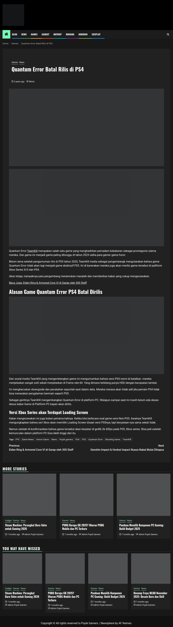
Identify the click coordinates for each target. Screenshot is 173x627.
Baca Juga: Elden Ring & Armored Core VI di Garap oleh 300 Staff (48, 282)
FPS (17, 439)
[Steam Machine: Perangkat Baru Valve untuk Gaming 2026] (29, 495)
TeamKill (32, 251)
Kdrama (70, 34)
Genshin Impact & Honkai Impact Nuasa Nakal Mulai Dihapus (125, 447)
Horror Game (42, 439)
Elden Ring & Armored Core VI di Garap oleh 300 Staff (47, 447)
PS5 (84, 439)
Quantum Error (95, 439)
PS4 (77, 439)
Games (34, 34)
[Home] (6, 34)
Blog (14, 34)
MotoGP (58, 34)
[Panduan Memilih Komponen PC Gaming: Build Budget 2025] (143, 495)
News (24, 34)
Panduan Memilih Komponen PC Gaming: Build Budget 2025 (141, 527)
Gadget (45, 34)
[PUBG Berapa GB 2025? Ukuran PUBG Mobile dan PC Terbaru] (86, 495)
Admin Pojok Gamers (33, 534)
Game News (28, 439)
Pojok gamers (66, 439)
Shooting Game (112, 439)
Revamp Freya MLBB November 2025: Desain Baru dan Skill (150, 595)
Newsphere (107, 623)
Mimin (31, 81)
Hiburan (83, 34)
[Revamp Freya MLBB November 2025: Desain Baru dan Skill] (151, 568)
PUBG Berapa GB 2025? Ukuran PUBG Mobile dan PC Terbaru (83, 527)
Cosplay (96, 34)
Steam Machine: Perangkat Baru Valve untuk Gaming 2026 (26, 527)
